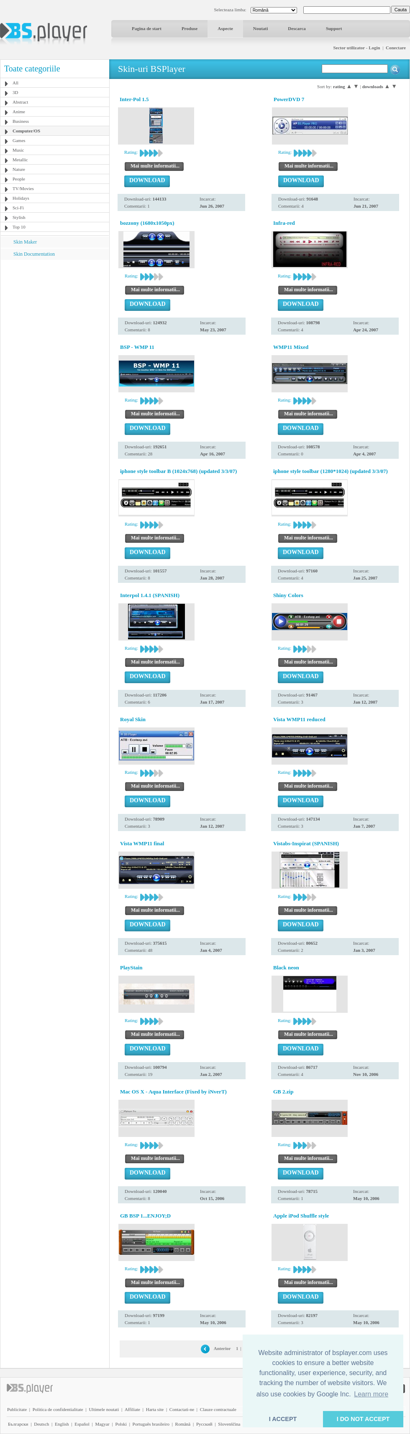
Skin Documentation (34, 254)
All (15, 82)
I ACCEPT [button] (283, 1419)
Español (81, 1423)
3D (15, 92)
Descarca (297, 28)
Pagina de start (146, 28)
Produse (189, 28)
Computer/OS (26, 130)
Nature (19, 169)
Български (18, 1423)
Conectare (396, 47)
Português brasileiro (151, 1423)
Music (18, 150)
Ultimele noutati (104, 1409)
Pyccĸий (204, 1423)
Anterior (222, 1348)
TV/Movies (23, 188)
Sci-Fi (18, 207)
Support (334, 28)
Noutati (260, 28)
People (19, 178)
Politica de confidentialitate (58, 1409)
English (62, 1423)
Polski (121, 1423)
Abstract (20, 101)
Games (19, 140)
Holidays (21, 198)
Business (21, 121)
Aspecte (225, 28)
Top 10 (19, 226)
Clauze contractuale (218, 1409)
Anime (19, 111)
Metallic (20, 159)
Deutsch (41, 1423)
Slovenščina (229, 1423)
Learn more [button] (371, 1394)
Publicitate (17, 1409)
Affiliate (132, 1409)
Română (183, 1423)
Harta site (155, 1409)
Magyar (102, 1423)
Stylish (19, 217)
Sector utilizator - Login (356, 47)
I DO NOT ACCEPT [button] (363, 1419)
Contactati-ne (181, 1409)
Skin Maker (25, 242)
